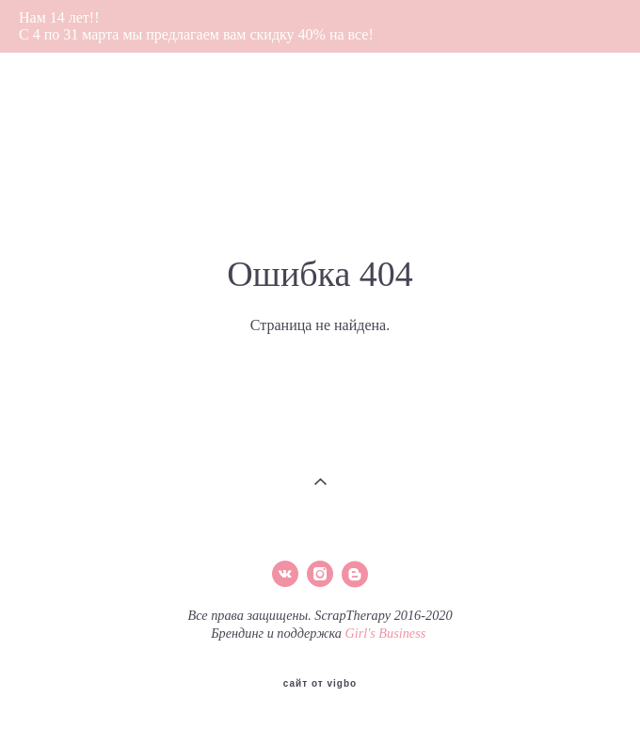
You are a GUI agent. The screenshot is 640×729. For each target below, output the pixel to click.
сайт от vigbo (320, 684)
